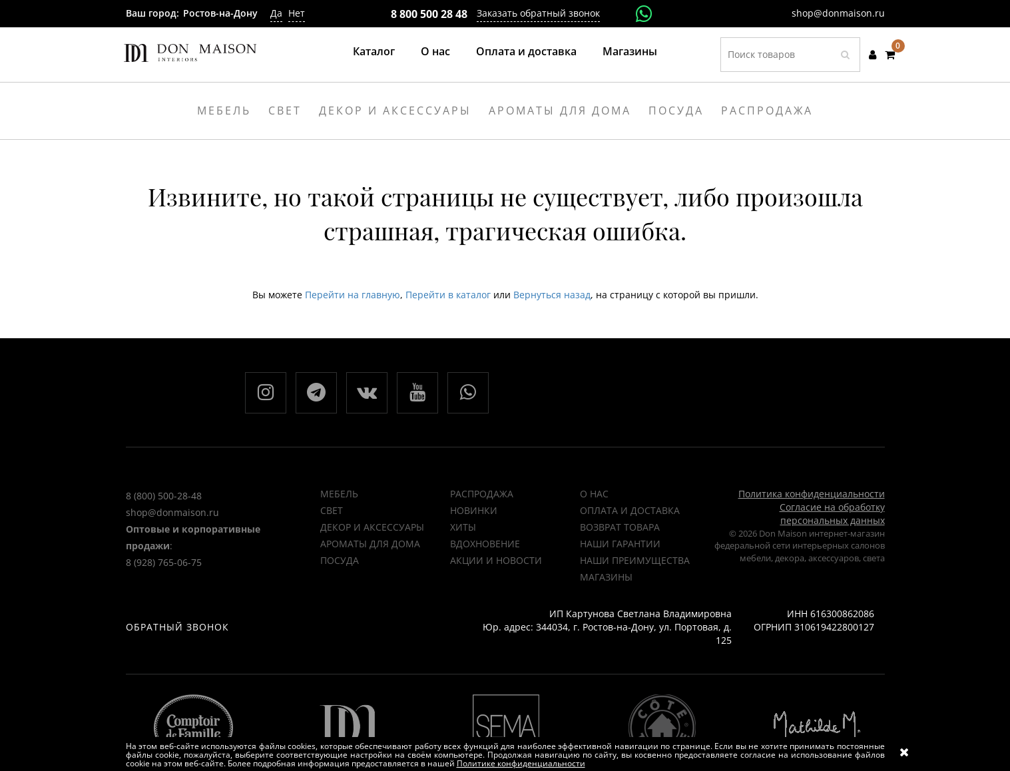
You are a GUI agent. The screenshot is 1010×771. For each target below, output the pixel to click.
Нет (296, 13)
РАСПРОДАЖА (481, 493)
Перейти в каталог (448, 294)
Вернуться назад (552, 294)
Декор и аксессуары (372, 527)
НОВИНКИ (473, 510)
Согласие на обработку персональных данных (832, 514)
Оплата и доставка (526, 51)
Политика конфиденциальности (811, 493)
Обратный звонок (177, 627)
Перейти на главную (352, 294)
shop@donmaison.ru (838, 13)
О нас (435, 51)
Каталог (374, 51)
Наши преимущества (635, 560)
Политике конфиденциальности (521, 763)
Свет (331, 510)
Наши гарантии (620, 543)
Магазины (630, 51)
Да (276, 13)
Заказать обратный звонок (538, 13)
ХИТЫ (463, 527)
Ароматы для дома (370, 543)
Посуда (339, 560)
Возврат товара (620, 527)
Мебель (339, 493)
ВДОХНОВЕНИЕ (485, 543)
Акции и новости (496, 560)
